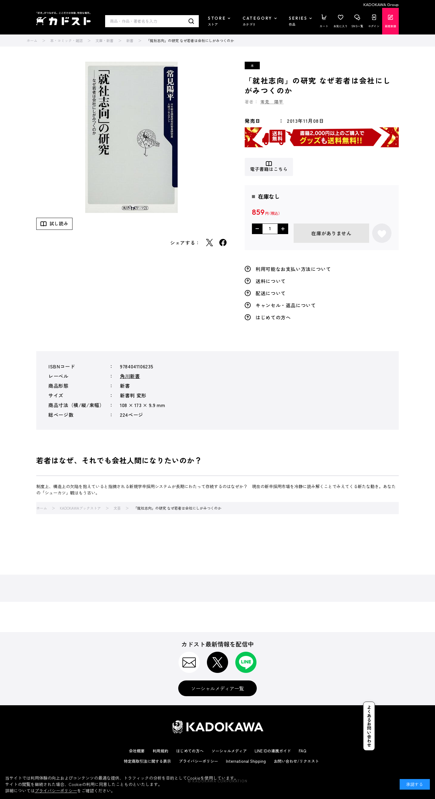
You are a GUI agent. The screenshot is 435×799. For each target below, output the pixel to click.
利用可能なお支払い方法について (293, 268)
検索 (191, 21)
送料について (271, 281)
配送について (271, 293)
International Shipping (246, 761)
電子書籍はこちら (269, 169)
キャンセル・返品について (286, 305)
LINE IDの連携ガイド (273, 751)
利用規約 (160, 751)
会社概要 (137, 751)
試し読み (59, 223)
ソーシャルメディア (229, 751)
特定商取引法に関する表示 (147, 761)
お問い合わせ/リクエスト (296, 761)
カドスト (63, 18)
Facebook (223, 242)
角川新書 (130, 376)
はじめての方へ (273, 317)
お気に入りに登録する (382, 233)
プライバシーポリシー (198, 761)
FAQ (302, 751)
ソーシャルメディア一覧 (217, 688)
